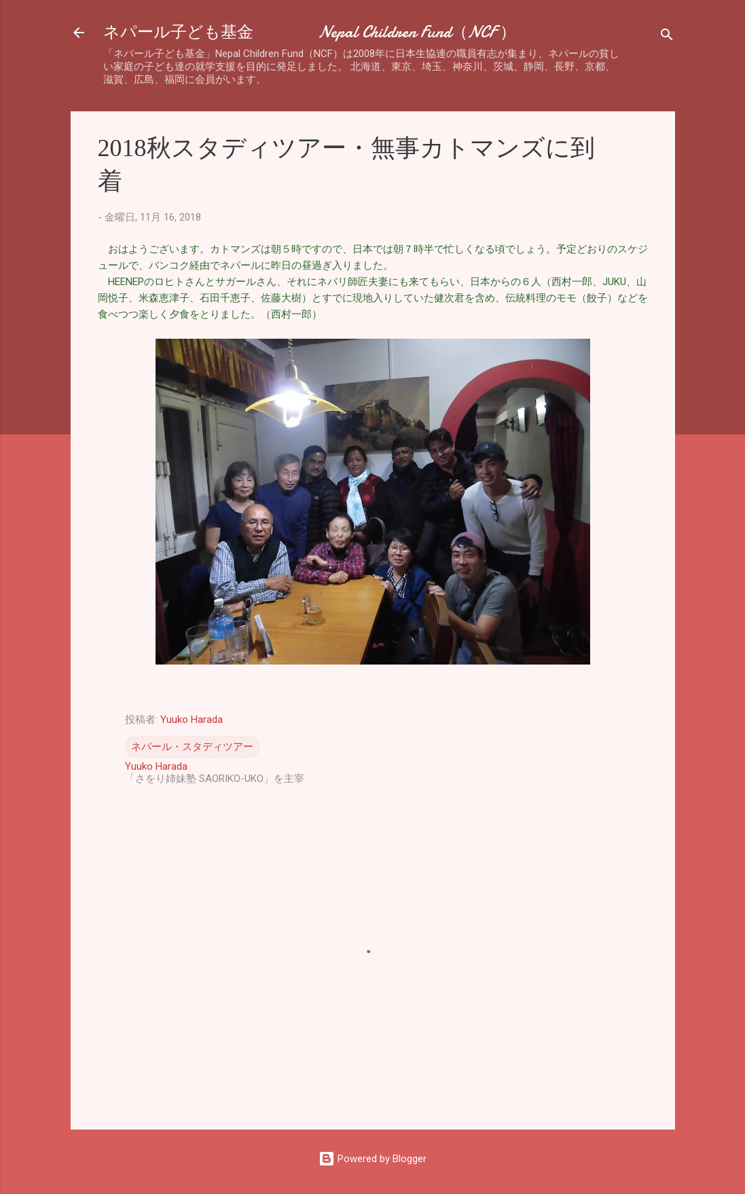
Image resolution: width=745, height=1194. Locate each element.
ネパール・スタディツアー (192, 747)
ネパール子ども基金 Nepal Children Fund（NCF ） (309, 32)
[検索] (667, 37)
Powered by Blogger (372, 1159)
